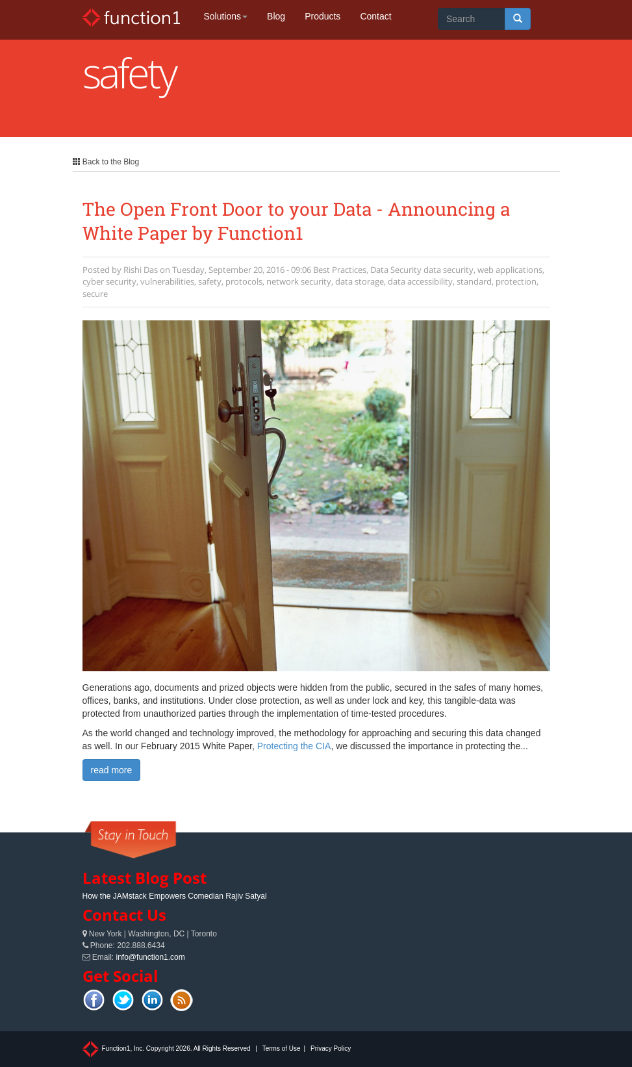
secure (95, 294)
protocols (243, 281)
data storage (359, 281)
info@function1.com (150, 957)
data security (448, 270)
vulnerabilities (167, 281)
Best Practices (339, 270)
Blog (276, 16)
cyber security (109, 281)
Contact (375, 16)
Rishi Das (140, 270)
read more (112, 770)
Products (322, 16)
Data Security (396, 270)
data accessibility (420, 281)
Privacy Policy (330, 1048)
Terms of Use (281, 1048)
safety (209, 281)
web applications (509, 270)
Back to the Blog (106, 161)
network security (298, 281)
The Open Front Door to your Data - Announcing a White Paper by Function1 (296, 220)
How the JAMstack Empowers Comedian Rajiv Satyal (174, 896)
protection (516, 281)
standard (474, 281)
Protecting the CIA (294, 746)
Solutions (226, 16)
